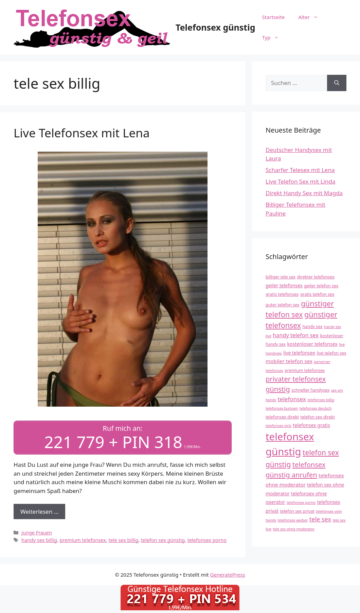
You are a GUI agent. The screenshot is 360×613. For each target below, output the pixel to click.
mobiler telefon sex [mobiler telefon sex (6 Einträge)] (289, 361)
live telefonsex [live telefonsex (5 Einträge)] (299, 353)
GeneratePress (227, 574)
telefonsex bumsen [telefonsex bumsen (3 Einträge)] (282, 408)
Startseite (273, 17)
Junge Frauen (36, 532)
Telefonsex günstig (215, 27)
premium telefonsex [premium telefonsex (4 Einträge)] (305, 370)
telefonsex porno (207, 539)
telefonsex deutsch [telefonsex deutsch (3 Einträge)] (315, 408)
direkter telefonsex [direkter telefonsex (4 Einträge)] (316, 277)
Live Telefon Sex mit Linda (300, 181)
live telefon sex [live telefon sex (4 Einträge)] (331, 353)
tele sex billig (123, 539)
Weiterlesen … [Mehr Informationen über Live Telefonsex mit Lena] (39, 510)
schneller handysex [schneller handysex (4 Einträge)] (310, 390)
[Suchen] (336, 83)
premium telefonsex (82, 539)
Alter (312, 17)
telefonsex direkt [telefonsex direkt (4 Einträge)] (282, 417)
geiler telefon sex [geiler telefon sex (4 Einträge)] (321, 286)
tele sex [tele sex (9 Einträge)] (320, 519)
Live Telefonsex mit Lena (82, 133)
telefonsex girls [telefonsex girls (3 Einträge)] (278, 425)
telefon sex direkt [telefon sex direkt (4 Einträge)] (318, 417)
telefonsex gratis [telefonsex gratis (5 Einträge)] (311, 425)
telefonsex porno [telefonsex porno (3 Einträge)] (301, 502)
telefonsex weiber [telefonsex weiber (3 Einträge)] (293, 520)
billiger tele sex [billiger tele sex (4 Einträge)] (280, 277)
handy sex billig (39, 539)
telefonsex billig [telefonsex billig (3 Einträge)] (320, 399)
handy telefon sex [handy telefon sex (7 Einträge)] (296, 335)
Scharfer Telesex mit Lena (300, 170)
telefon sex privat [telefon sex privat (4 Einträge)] (297, 511)
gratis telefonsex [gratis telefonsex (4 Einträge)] (282, 294)
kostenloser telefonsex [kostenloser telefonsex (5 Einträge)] (312, 344)
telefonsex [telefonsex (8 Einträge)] (292, 399)
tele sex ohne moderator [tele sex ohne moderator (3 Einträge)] (293, 529)
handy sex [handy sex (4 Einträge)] (312, 326)
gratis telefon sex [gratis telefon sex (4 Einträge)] (317, 294)
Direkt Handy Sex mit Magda (304, 193)
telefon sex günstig (163, 539)
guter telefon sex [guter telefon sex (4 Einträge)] (282, 305)
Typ (274, 37)
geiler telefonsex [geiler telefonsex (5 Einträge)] (284, 285)
